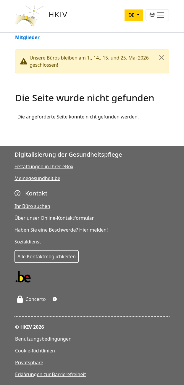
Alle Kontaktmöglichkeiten (46, 256)
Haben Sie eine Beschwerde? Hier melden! (61, 230)
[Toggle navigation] (157, 15)
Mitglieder (27, 38)
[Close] (161, 57)
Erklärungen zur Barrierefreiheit (50, 374)
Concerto (31, 299)
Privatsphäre (29, 362)
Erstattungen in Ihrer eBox (43, 166)
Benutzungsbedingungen (43, 339)
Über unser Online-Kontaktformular (54, 218)
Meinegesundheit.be (37, 178)
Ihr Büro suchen (32, 206)
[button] (55, 299)
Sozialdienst (27, 241)
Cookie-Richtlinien (35, 350)
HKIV (58, 15)
